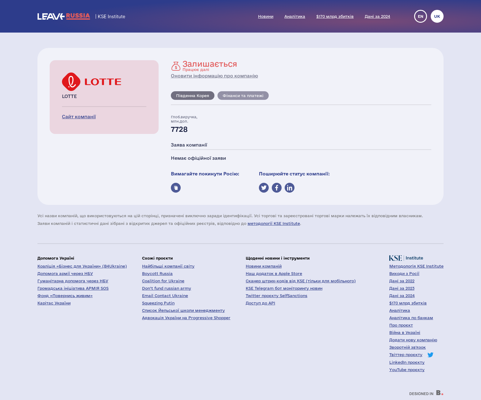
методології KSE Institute (274, 223)
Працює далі (210, 65)
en (420, 16)
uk (437, 16)
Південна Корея (192, 95)
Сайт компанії (79, 116)
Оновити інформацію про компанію (214, 75)
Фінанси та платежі (243, 95)
